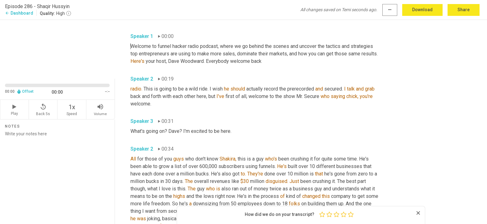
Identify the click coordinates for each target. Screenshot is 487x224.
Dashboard (19, 13)
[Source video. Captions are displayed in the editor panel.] (57, 48)
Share (463, 9)
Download (422, 9)
